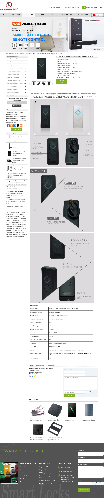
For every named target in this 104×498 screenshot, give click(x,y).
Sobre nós (16, 15)
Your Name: (82, 450)
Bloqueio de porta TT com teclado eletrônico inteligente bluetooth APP (20, 146)
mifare (49, 365)
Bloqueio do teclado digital (13, 71)
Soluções (41, 15)
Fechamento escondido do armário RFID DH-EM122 (19, 161)
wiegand (53, 365)
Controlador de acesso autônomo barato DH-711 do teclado (20, 154)
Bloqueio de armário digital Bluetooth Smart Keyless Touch (19, 168)
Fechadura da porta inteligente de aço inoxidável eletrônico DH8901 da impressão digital (19, 137)
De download (67, 15)
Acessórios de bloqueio (13, 77)
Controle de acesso (19, 53)
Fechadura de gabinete (13, 74)
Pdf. (37, 373)
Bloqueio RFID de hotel (13, 59)
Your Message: (83, 465)
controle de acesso (39, 365)
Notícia (53, 15)
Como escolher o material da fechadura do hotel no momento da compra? (16, 208)
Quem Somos (24, 467)
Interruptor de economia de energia (16, 83)
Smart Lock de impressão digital (15, 68)
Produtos (29, 15)
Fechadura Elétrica (12, 89)
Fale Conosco (82, 15)
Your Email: (81, 457)
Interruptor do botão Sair (13, 92)
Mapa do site (24, 476)
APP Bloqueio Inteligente (13, 65)
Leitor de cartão (28, 53)
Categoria (11, 53)
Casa (4, 15)
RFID (46, 365)
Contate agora (16, 129)
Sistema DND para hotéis (13, 80)
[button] (51, 50)
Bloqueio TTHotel (11, 62)
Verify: (80, 480)
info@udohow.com (73, 7)
